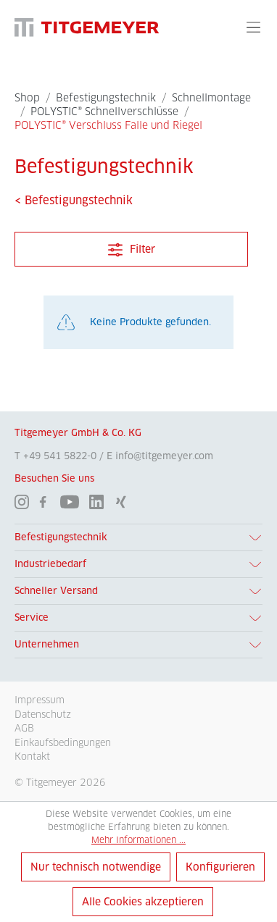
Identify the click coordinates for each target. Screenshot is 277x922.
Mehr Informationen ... (138, 839)
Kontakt (32, 756)
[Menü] (253, 26)
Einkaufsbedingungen (63, 742)
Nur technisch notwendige (95, 867)
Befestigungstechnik (61, 537)
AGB (24, 728)
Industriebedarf (50, 563)
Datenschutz (43, 714)
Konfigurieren (220, 867)
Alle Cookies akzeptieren (143, 902)
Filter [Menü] (131, 246)
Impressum (40, 699)
